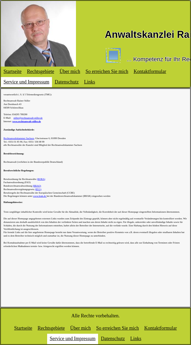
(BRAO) (37, 185)
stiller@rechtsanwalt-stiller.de (28, 118)
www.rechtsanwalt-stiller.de (26, 121)
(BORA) (41, 179)
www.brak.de (40, 196)
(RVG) (38, 189)
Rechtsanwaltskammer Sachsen (19, 138)
